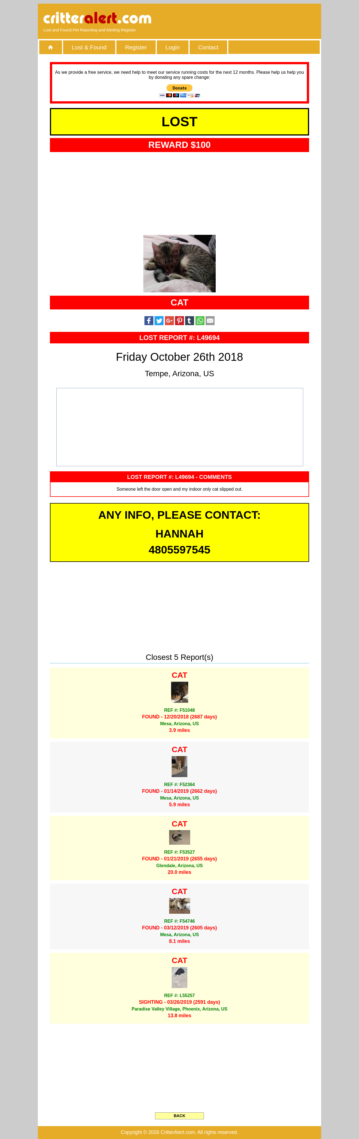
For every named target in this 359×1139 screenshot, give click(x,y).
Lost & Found (89, 47)
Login (172, 47)
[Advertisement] (251, 18)
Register (136, 47)
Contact (208, 47)
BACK (179, 1115)
